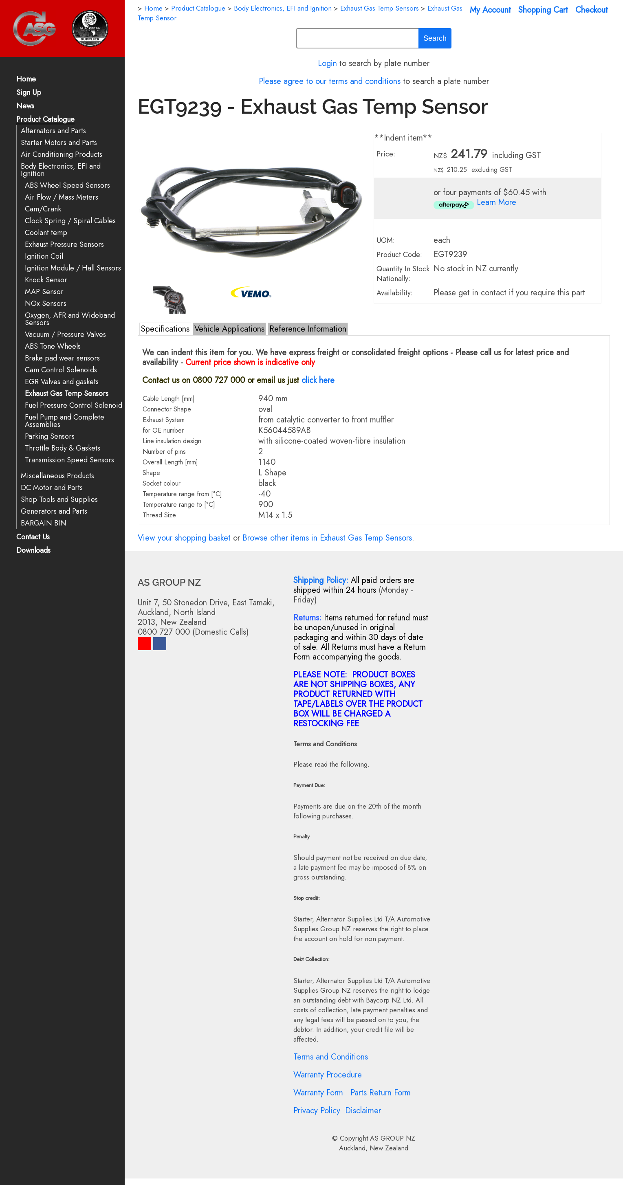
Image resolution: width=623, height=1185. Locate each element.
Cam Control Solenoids (61, 370)
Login (327, 63)
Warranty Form (318, 1093)
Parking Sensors (50, 436)
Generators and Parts (54, 511)
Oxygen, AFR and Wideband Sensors (70, 319)
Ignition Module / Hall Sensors (73, 268)
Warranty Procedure (327, 1075)
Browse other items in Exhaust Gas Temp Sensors (327, 538)
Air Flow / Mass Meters (61, 197)
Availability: (394, 293)
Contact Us (33, 537)
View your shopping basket (184, 538)
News (25, 106)
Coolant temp (46, 233)
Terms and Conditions (330, 1057)
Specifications (165, 329)
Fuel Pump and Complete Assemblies (64, 421)
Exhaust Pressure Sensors (64, 244)
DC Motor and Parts (52, 488)
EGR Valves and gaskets (62, 382)
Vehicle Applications (229, 329)
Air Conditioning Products (61, 154)
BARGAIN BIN (43, 523)
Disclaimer (363, 1111)
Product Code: (399, 254)
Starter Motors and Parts (59, 143)
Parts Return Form (380, 1093)
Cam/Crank (43, 209)
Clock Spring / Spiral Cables (70, 221)
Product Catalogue (45, 120)
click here (318, 380)
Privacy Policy (316, 1111)
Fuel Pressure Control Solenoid (73, 405)
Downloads (33, 551)
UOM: (385, 240)
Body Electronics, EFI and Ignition (61, 170)
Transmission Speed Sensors (69, 460)
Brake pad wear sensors (62, 358)
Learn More (496, 202)
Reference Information (307, 329)
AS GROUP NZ (392, 1138)
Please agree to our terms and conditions (330, 81)
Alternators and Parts (53, 131)
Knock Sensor (46, 280)
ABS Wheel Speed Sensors (67, 185)
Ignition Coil (44, 256)
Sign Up (28, 93)
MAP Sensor (44, 292)
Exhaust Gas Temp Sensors (66, 394)
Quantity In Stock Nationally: (402, 274)
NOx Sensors (45, 304)
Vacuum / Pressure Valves (65, 335)
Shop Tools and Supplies (59, 499)
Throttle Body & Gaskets (62, 448)
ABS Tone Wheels (53, 346)
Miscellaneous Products (57, 476)
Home (26, 79)
